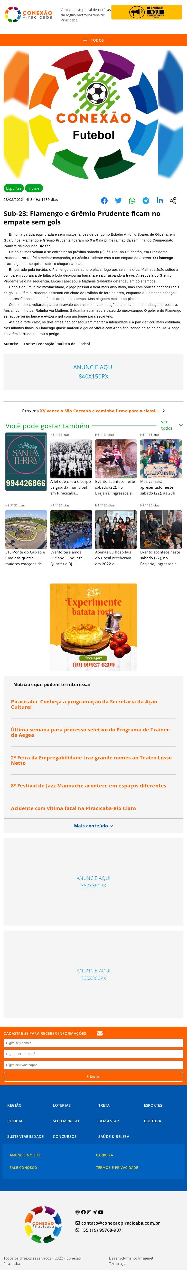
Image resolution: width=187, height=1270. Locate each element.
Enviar (93, 1076)
